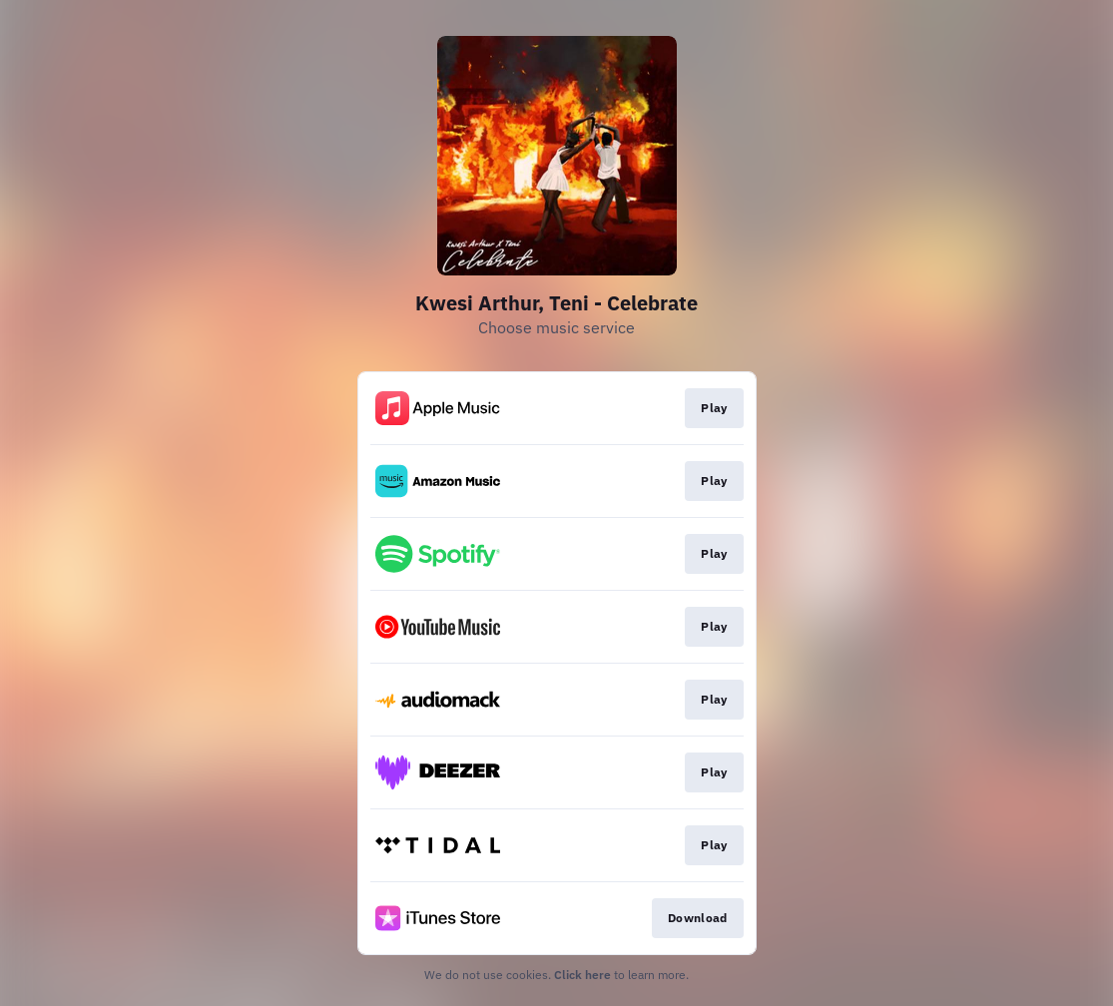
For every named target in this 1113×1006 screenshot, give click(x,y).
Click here (582, 974)
